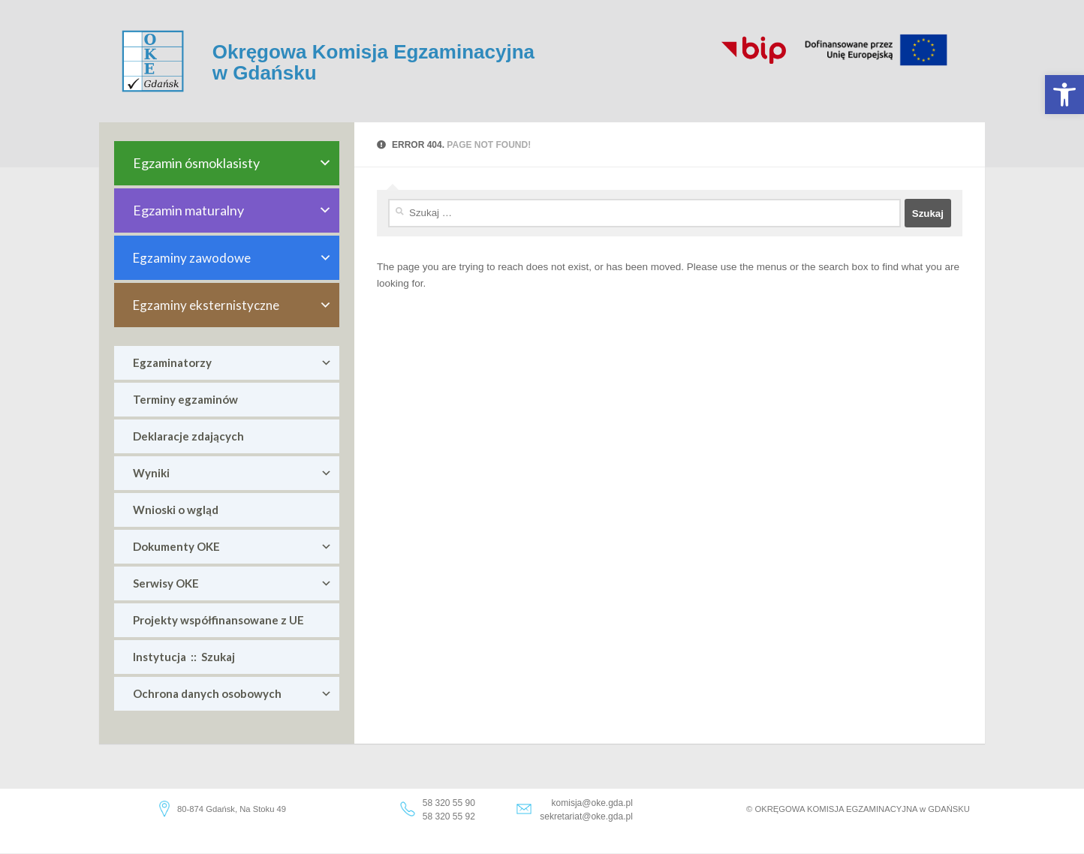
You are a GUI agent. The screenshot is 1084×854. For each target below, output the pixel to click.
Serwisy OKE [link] (232, 583)
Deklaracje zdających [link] (188, 436)
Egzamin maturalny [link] (232, 210)
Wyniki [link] (232, 473)
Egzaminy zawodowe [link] (232, 258)
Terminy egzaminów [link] (185, 399)
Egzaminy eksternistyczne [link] (232, 305)
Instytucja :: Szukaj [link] (184, 656)
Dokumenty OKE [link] (232, 547)
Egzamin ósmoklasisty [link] (232, 163)
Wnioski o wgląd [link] (175, 509)
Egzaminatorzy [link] (232, 363)
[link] (1064, 94)
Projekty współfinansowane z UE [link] (218, 620)
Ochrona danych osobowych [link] (232, 694)
